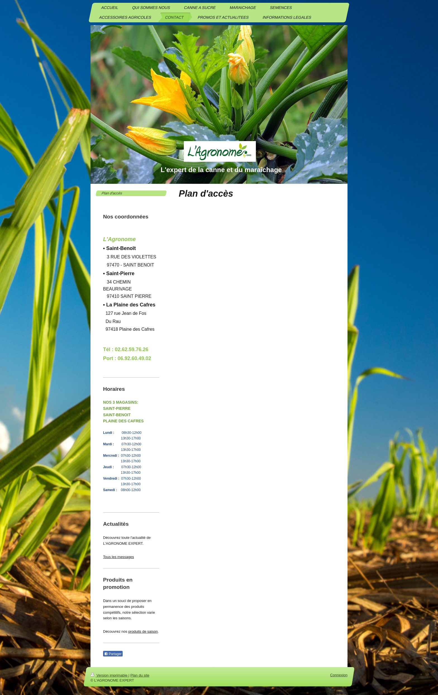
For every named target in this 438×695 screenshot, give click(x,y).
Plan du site (139, 675)
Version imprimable (109, 675)
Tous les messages (118, 557)
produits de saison (143, 631)
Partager (113, 654)
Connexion (338, 675)
